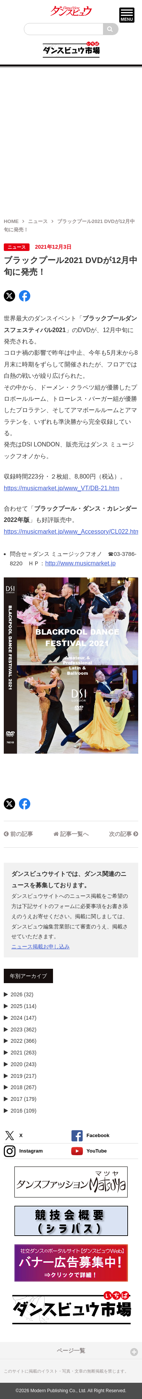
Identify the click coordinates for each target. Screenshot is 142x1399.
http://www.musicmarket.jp (80, 563)
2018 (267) (23, 1087)
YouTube (89, 1151)
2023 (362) (23, 1030)
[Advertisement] (71, 138)
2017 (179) (23, 1099)
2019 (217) (23, 1076)
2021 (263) (23, 1053)
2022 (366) (23, 1041)
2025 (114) (23, 1006)
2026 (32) (22, 994)
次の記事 (123, 834)
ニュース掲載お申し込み (40, 946)
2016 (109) (23, 1111)
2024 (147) (23, 1018)
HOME (11, 221)
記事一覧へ (71, 834)
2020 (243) (23, 1064)
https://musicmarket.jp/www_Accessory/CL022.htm (72, 531)
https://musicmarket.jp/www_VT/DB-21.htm (61, 488)
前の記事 (18, 834)
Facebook (90, 1136)
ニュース (38, 221)
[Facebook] (24, 296)
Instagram (23, 1151)
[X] (9, 296)
